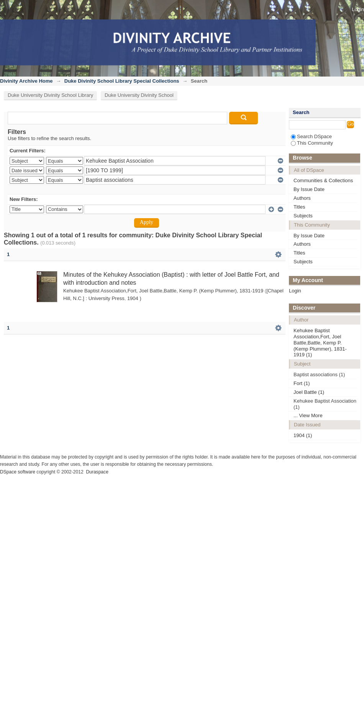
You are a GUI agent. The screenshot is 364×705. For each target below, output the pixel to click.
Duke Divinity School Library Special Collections (121, 81)
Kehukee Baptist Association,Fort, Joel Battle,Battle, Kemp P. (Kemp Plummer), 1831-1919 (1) (320, 342)
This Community (312, 143)
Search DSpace (311, 136)
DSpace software (17, 472)
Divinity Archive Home (26, 81)
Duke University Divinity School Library (50, 95)
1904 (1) (302, 435)
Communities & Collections (323, 180)
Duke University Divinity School (139, 95)
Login (358, 9)
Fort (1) (301, 383)
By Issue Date (309, 189)
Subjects (303, 216)
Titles (299, 207)
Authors (302, 198)
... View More (308, 415)
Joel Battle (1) (308, 392)
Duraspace (97, 472)
